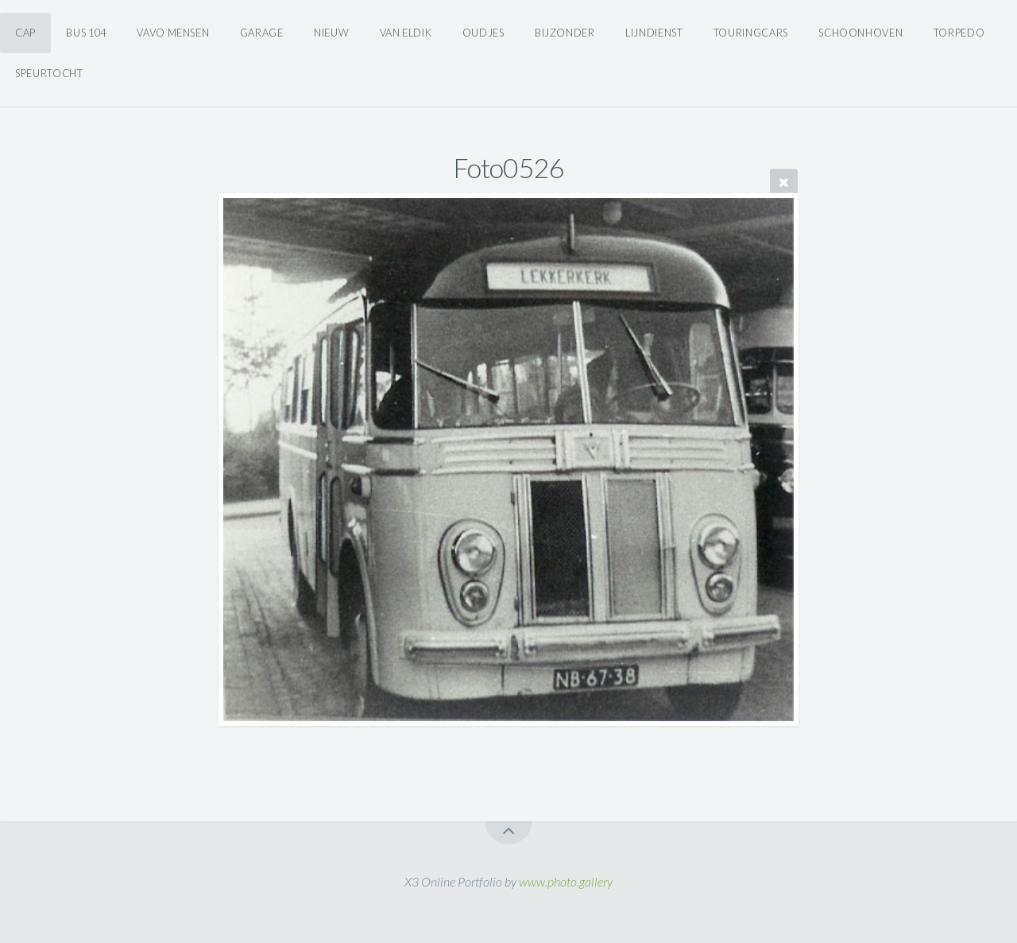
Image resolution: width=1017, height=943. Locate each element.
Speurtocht (49, 73)
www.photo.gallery (566, 881)
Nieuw (331, 32)
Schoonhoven (860, 32)
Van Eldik (406, 32)
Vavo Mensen (173, 32)
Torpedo (959, 32)
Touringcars (750, 32)
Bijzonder (565, 32)
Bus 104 (86, 32)
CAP (25, 32)
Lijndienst (654, 32)
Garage (262, 32)
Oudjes (483, 32)
